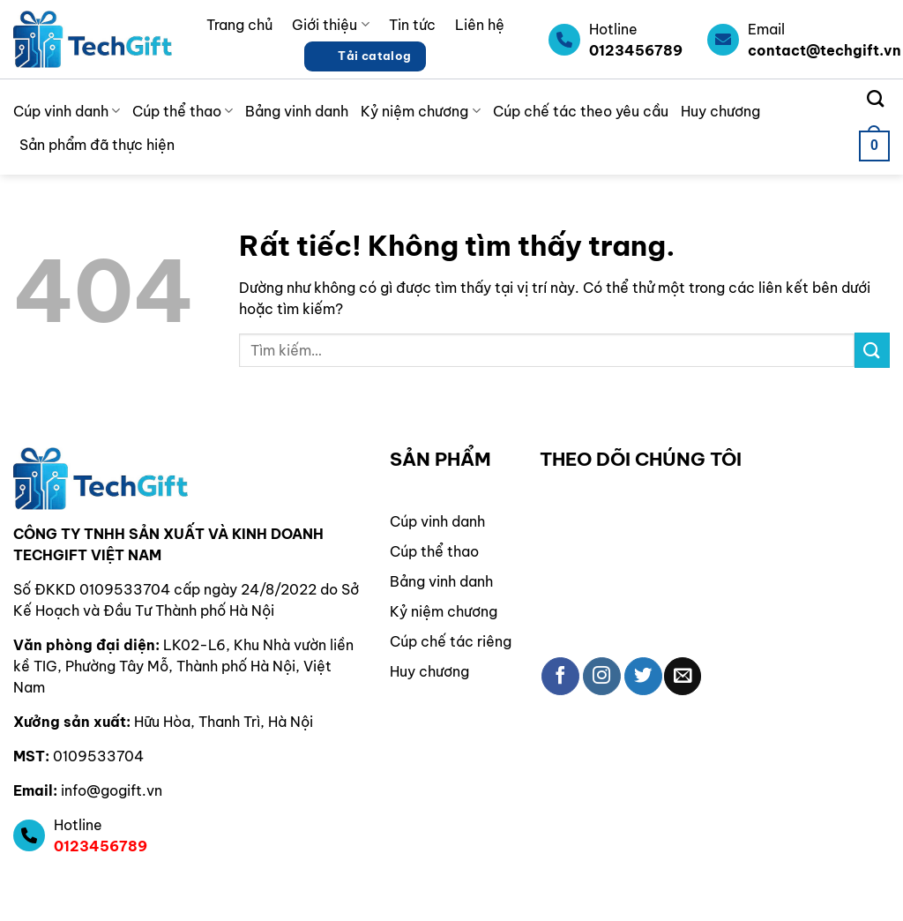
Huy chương (720, 111)
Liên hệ (479, 25)
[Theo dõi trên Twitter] (643, 676)
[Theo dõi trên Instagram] (602, 676)
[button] (874, 146)
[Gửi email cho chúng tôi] (683, 676)
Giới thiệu (330, 25)
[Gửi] (872, 350)
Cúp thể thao (182, 111)
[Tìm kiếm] (875, 98)
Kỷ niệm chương (420, 111)
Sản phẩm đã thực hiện (97, 145)
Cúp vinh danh (66, 111)
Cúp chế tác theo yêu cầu (580, 111)
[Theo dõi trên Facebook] (560, 676)
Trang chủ (239, 25)
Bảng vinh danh (296, 111)
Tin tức (412, 25)
